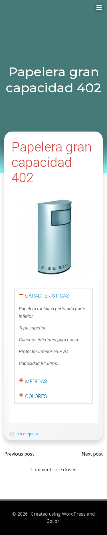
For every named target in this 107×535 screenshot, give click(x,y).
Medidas (36, 381)
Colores (36, 396)
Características (47, 296)
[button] (53, 295)
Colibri (53, 521)
